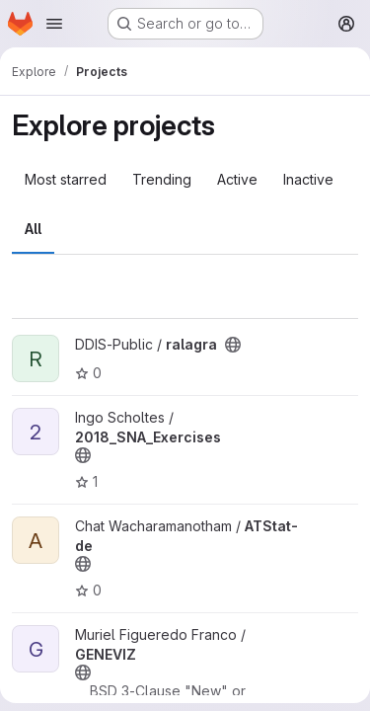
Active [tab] (237, 179)
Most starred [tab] (66, 179)
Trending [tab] (161, 179)
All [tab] (33, 228)
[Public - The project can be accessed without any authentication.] (233, 345)
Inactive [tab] (308, 179)
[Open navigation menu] (54, 24)
